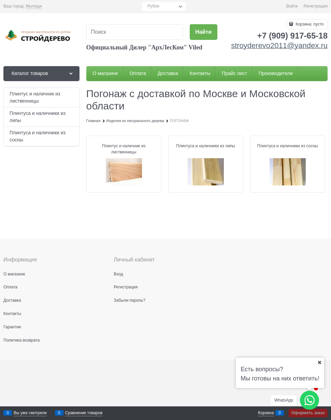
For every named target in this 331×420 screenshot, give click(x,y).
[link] (34, 6)
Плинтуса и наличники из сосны (287, 146)
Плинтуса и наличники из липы (205, 146)
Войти (292, 6)
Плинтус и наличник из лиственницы (123, 149)
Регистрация (316, 6)
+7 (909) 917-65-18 (292, 35)
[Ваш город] (319, 362)
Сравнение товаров (84, 413)
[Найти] (203, 32)
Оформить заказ (308, 412)
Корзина (266, 413)
